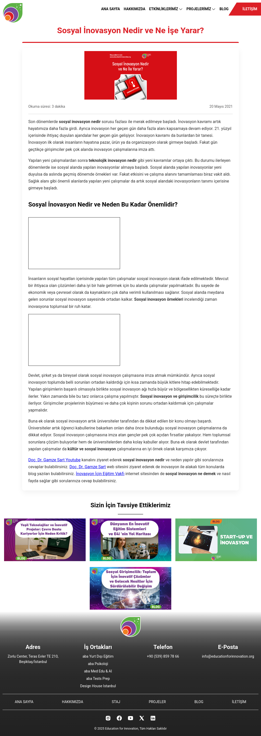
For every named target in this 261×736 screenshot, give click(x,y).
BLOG (223, 9)
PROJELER (157, 702)
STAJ (116, 702)
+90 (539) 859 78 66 (163, 656)
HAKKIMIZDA (135, 9)
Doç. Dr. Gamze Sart (88, 466)
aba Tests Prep (98, 679)
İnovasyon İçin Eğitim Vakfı (100, 473)
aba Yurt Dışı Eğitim (98, 656)
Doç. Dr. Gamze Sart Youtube (54, 459)
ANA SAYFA (110, 9)
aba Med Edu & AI (98, 671)
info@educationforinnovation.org (228, 656)
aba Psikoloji (98, 664)
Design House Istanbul (98, 686)
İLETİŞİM (250, 9)
